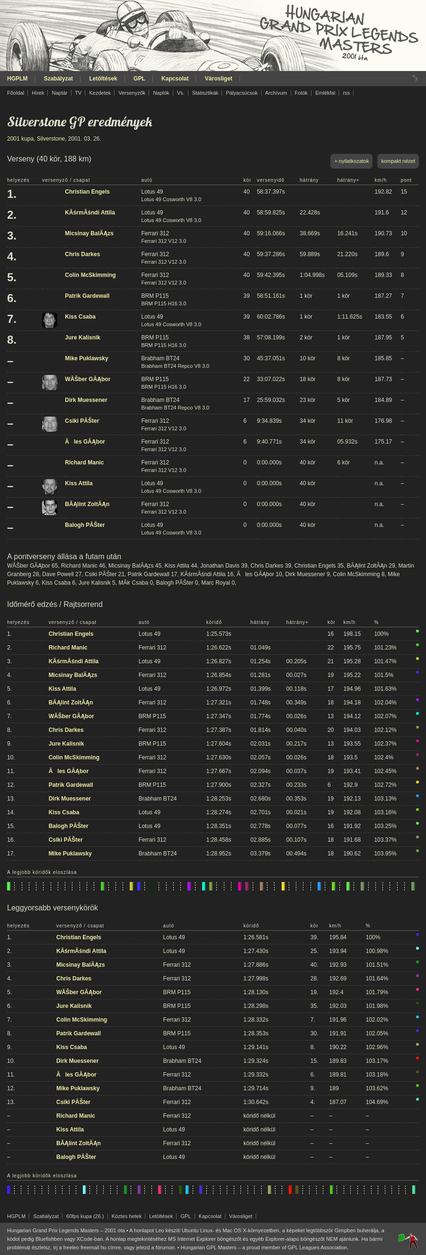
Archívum (276, 93)
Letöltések (103, 78)
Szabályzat (58, 78)
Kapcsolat (174, 78)
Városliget (218, 78)
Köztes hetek (127, 1216)
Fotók (301, 93)
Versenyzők (131, 93)
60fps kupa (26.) (85, 1216)
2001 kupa (20, 138)
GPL (139, 78)
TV (78, 93)
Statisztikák (205, 93)
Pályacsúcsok (241, 93)
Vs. (181, 93)
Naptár (59, 93)
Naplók (161, 93)
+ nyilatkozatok (351, 161)
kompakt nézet (398, 161)
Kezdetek (100, 93)
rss (346, 93)
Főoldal (15, 93)
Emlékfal (325, 93)
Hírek (38, 93)
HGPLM (17, 78)
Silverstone (51, 138)
